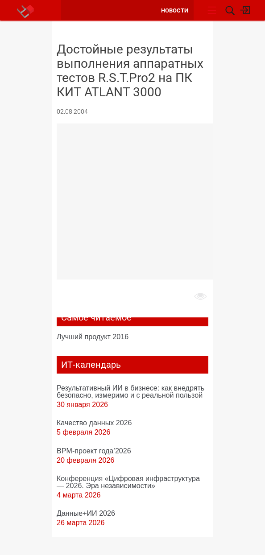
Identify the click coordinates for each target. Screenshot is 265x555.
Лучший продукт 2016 (92, 337)
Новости (174, 10)
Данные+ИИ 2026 (86, 513)
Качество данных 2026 (94, 423)
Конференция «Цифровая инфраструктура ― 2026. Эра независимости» (128, 481)
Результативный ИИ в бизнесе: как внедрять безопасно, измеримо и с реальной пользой (130, 391)
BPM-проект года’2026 (94, 451)
